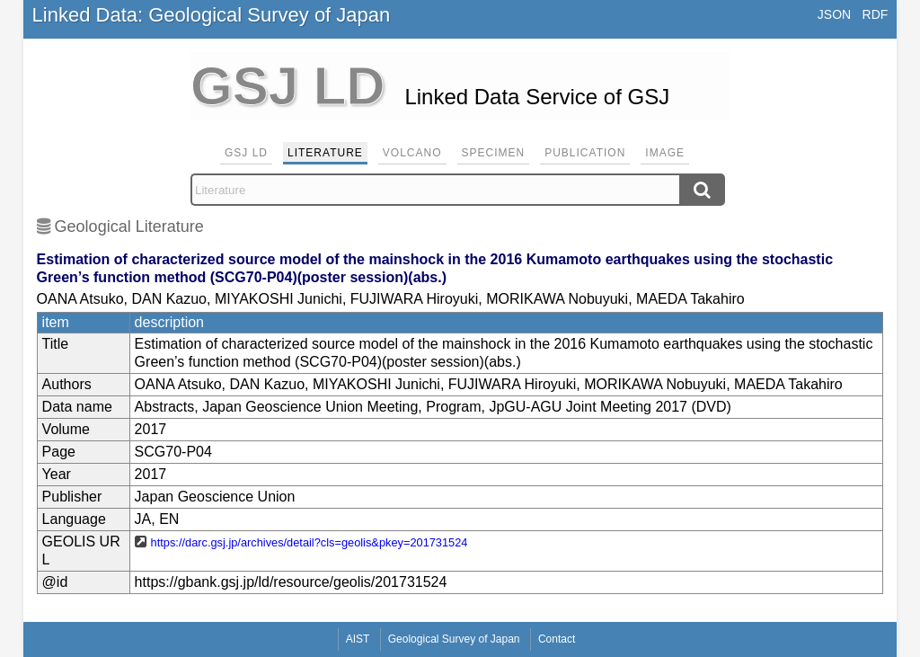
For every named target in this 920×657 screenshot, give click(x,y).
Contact (556, 639)
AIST (358, 639)
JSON (834, 14)
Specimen (494, 152)
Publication (584, 152)
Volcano (412, 152)
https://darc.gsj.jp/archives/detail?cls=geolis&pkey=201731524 (309, 542)
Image (665, 152)
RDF (875, 14)
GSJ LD (246, 152)
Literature (325, 152)
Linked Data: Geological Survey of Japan (211, 15)
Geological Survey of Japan (454, 639)
